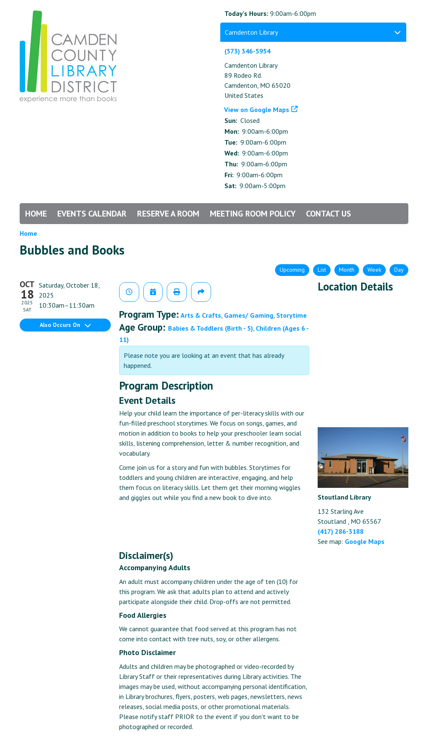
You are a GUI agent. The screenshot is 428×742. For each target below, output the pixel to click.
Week (374, 269)
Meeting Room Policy (253, 213)
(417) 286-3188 (341, 531)
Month (346, 269)
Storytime (291, 315)
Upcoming (292, 269)
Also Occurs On (65, 325)
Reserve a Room (168, 213)
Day (399, 269)
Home (36, 213)
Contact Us (328, 213)
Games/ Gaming (248, 315)
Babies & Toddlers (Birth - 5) (210, 328)
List (322, 269)
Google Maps (365, 541)
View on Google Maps (256, 109)
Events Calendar (92, 213)
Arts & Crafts (201, 315)
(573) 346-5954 (247, 51)
